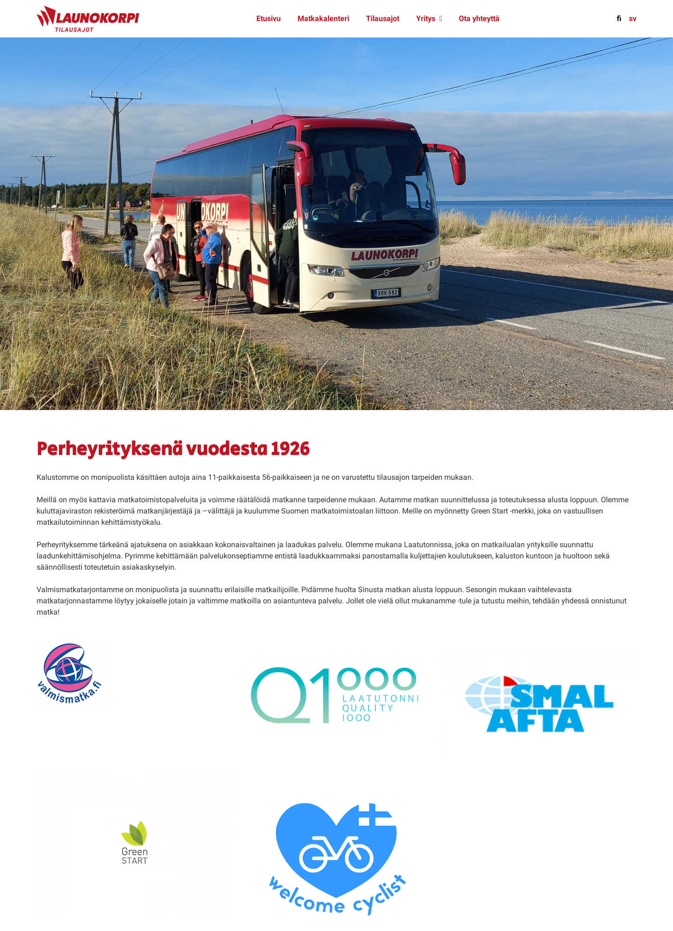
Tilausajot (382, 18)
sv (632, 18)
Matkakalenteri (323, 18)
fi (619, 18)
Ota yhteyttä (479, 18)
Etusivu (268, 18)
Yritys (425, 18)
